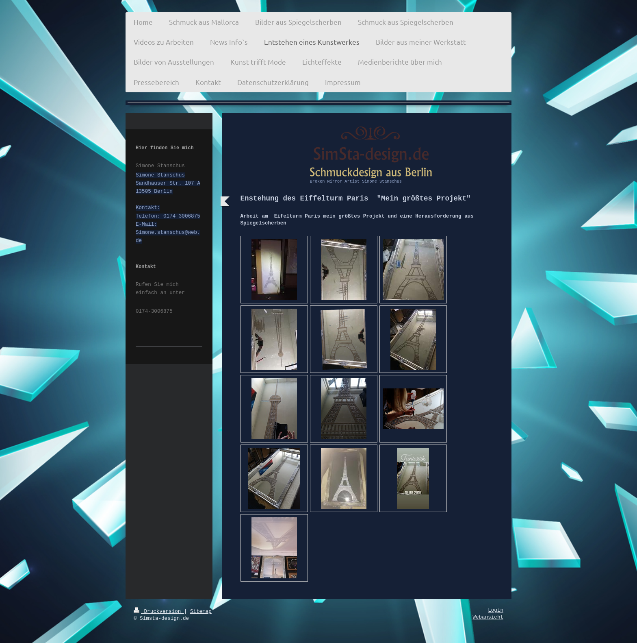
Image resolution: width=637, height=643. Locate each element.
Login (495, 610)
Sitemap (201, 612)
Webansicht (487, 617)
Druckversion (159, 612)
